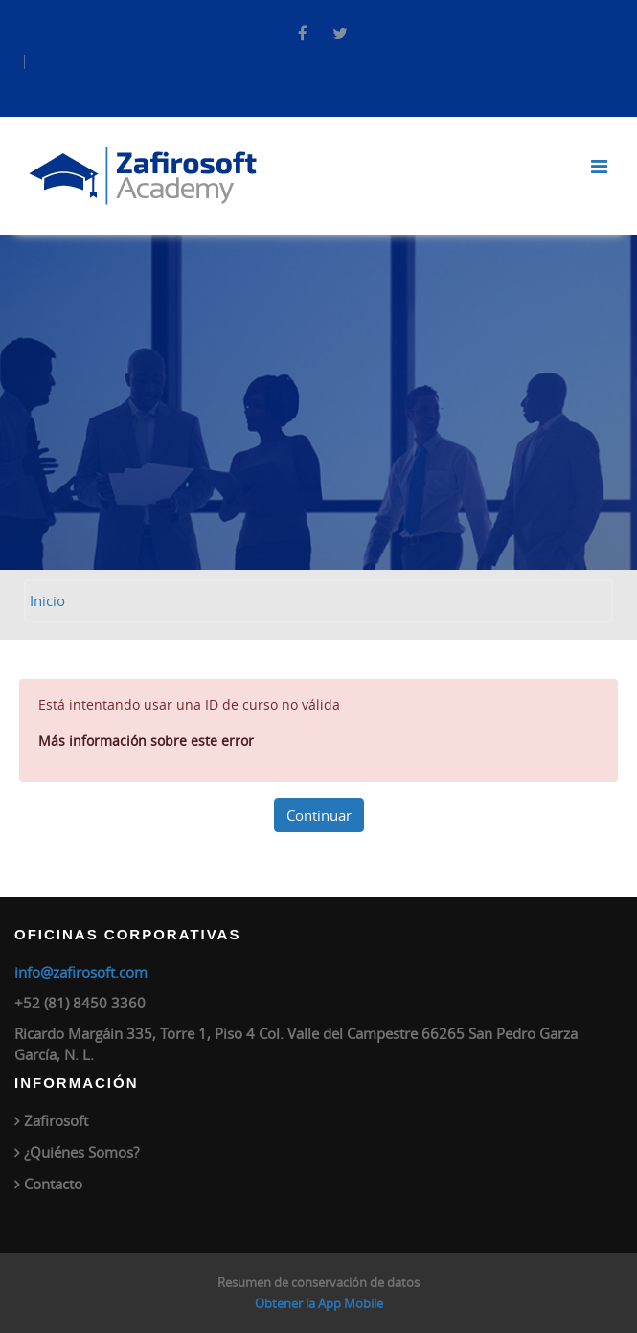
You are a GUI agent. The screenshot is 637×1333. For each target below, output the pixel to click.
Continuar (319, 815)
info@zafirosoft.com (81, 972)
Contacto (53, 1183)
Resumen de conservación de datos (318, 1282)
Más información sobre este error (146, 741)
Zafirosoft (56, 1120)
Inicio (47, 600)
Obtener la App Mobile (319, 1303)
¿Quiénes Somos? (81, 1152)
